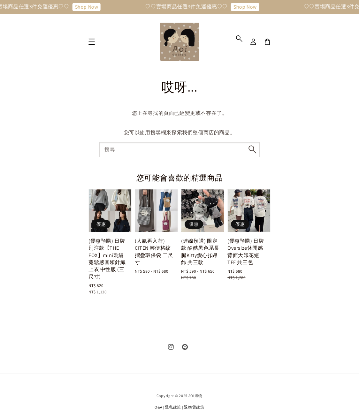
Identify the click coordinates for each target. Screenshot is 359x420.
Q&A (158, 407)
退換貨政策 (194, 407)
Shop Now (88, 7)
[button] (239, 38)
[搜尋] (252, 150)
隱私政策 (173, 407)
